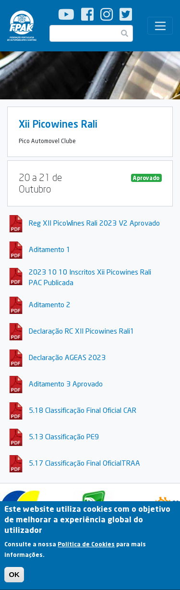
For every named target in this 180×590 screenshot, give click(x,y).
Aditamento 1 (50, 249)
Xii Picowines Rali (58, 124)
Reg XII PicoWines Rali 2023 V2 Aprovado (94, 222)
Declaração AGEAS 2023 (67, 357)
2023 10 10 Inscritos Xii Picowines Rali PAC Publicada (90, 277)
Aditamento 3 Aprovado (66, 383)
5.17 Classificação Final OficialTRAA (84, 462)
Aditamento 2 (50, 304)
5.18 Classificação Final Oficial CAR (82, 410)
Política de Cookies (86, 551)
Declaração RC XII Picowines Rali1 (81, 330)
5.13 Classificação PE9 (64, 436)
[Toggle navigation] (160, 26)
